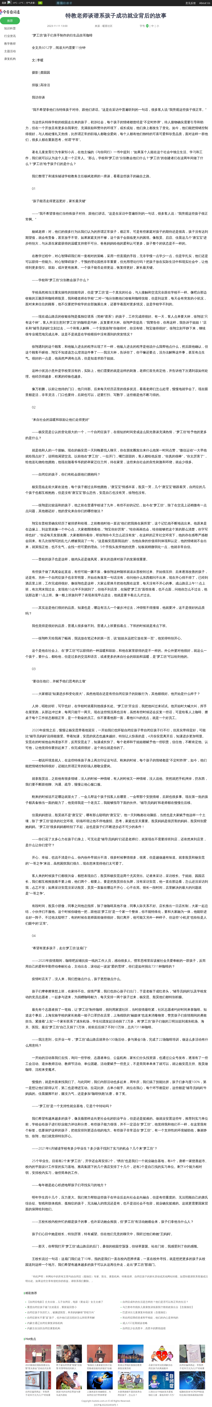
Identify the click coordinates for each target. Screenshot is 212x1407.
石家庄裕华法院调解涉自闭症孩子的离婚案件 (161, 1365)
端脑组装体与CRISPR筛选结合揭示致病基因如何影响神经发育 (192, 1393)
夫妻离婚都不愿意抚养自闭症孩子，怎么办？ (131, 1391)
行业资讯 (10, 36)
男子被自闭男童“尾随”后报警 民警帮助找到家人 (69, 1365)
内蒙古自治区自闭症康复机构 (43, 1328)
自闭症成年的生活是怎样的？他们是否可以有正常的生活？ (155, 1301)
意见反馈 (191, 3)
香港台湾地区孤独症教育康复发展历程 (131, 1365)
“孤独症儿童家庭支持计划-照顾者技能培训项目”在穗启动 (100, 1366)
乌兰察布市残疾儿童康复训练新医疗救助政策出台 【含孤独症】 (158, 1307)
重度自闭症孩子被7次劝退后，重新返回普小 (52, 1307)
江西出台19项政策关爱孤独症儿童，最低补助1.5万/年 (161, 1393)
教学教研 (10, 44)
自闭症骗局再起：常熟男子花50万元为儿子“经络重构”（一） (38, 1393)
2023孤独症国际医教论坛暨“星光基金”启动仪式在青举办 (38, 1366)
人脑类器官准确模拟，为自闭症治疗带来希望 (100, 1391)
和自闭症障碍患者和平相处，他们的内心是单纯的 (150, 1317)
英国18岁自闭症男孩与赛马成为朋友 (69, 1391)
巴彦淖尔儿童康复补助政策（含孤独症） (145, 1312)
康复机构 (10, 59)
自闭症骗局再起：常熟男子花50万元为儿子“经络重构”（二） (192, 1366)
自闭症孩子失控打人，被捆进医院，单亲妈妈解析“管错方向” (61, 1312)
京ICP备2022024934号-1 (106, 1404)
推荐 (10, 21)
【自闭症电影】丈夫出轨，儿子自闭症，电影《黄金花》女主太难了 (65, 1301)
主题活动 (10, 51)
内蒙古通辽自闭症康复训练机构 (45, 1323)
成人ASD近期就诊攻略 (134, 1323)
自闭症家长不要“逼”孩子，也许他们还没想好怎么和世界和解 (61, 1317)
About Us (204, 3)
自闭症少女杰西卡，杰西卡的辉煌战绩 (144, 1328)
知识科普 (10, 28)
